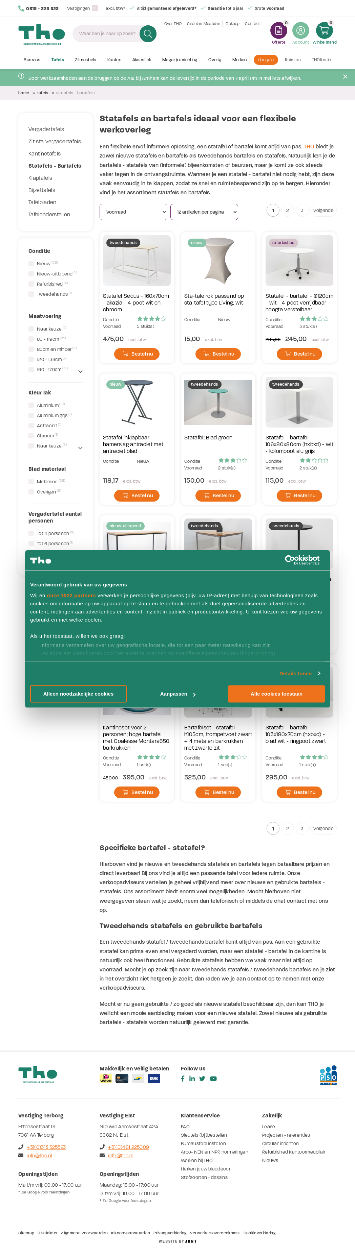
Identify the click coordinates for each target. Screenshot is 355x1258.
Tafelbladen (42, 202)
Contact (252, 33)
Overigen (49, 492)
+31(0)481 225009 (124, 1147)
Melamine (51, 482)
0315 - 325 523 (38, 8)
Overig (214, 60)
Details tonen (295, 673)
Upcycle (266, 60)
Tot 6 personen (55, 543)
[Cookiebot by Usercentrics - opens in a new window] (295, 560)
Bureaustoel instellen (203, 1143)
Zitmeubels (85, 60)
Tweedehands (55, 294)
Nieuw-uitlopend (57, 274)
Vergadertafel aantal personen (55, 517)
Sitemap (26, 1233)
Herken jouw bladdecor (206, 1169)
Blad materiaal (47, 469)
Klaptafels (40, 178)
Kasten (114, 60)
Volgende (323, 210)
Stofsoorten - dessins (204, 1177)
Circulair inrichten (280, 1143)
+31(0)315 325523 (42, 1147)
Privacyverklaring (169, 1233)
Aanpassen (177, 694)
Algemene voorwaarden (84, 1233)
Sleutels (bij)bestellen (204, 1135)
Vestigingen (78, 8)
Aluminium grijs (54, 415)
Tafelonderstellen (49, 215)
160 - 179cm (52, 369)
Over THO (173, 33)
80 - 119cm (51, 339)
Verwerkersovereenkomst (215, 1233)
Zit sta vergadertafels (54, 142)
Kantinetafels (44, 154)
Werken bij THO (197, 1160)
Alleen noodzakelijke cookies (78, 694)
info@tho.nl (35, 1156)
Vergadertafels (46, 129)
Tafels (57, 60)
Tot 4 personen (56, 533)
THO (309, 146)
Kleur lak (39, 392)
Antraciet (49, 425)
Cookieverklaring (259, 1233)
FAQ (185, 1127)
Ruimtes (293, 60)
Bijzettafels (41, 190)
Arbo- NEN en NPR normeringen (215, 1152)
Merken (239, 60)
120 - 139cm (52, 359)
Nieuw (47, 264)
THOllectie (321, 60)
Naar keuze (51, 329)
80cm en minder (57, 349)
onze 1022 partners (71, 595)
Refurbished (52, 284)
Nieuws (270, 1160)
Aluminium (51, 405)
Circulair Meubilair (203, 33)
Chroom (47, 436)
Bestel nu (138, 354)
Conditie (39, 251)
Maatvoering (45, 316)
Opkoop (232, 33)
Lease (268, 1127)
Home (23, 93)
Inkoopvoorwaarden (130, 1233)
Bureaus (32, 60)
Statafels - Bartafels (55, 166)
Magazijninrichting (179, 60)
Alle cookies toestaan (276, 694)
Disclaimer (48, 1233)
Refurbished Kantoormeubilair (294, 1152)
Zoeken (147, 34)
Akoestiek (141, 60)
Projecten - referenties (286, 1135)
